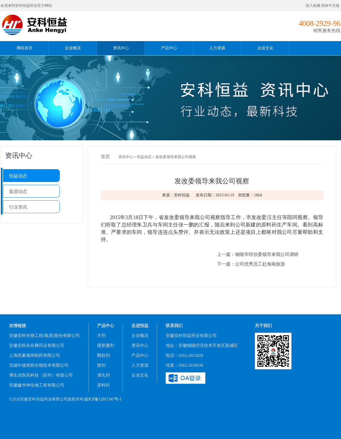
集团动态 (18, 191)
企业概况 (73, 48)
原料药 (103, 385)
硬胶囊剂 (105, 345)
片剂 (101, 335)
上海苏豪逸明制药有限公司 (34, 355)
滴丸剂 (103, 375)
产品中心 (169, 48)
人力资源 (217, 48)
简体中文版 (330, 5)
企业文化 (265, 48)
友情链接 (17, 325)
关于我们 (263, 325)
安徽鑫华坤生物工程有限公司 (36, 385)
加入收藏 (313, 5)
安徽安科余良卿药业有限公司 (36, 345)
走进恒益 (139, 325)
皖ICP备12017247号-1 (103, 399)
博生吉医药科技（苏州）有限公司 (41, 375)
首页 (105, 156)
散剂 (101, 365)
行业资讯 (18, 207)
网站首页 (25, 48)
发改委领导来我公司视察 (175, 157)
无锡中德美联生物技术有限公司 (39, 365)
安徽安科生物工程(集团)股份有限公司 (44, 335)
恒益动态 (18, 175)
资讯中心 (121, 48)
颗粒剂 (103, 355)
